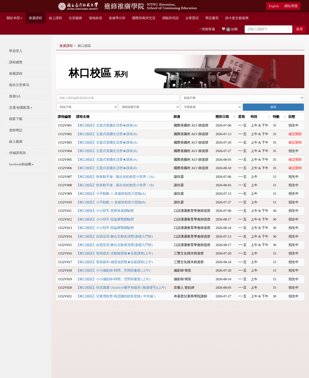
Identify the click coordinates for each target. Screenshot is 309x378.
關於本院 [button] (14, 18)
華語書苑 (212, 18)
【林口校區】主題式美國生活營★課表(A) (106, 125)
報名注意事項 (19, 85)
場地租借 (95, 18)
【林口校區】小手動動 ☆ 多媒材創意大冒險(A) (111, 193)
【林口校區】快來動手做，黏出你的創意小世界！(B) (115, 185)
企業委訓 (192, 18)
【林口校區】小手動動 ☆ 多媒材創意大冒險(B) (111, 202)
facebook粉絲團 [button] (21, 164)
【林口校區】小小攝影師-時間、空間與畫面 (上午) (113, 270)
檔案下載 (15, 119)
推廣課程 (35, 18)
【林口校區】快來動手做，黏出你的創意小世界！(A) (115, 176)
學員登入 (15, 51)
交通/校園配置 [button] (20, 107)
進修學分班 (117, 18)
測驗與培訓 (170, 18)
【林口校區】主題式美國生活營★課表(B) (106, 134)
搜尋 (299, 29)
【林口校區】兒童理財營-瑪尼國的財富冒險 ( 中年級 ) (115, 296)
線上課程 (55, 18)
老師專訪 (15, 130)
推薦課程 (15, 73)
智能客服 (207, 29)
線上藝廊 (15, 141)
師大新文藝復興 (237, 18)
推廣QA (15, 96)
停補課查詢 (17, 153)
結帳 (230, 29)
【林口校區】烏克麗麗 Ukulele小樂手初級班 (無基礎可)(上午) (121, 287)
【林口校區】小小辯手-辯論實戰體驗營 (105, 219)
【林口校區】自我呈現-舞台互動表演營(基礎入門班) (114, 236)
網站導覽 (291, 6)
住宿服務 (75, 18)
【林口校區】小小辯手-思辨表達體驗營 (105, 210)
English (274, 6)
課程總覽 (15, 62)
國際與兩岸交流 (143, 18)
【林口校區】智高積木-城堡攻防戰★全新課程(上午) (114, 262)
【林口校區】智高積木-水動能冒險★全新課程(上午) (114, 253)
